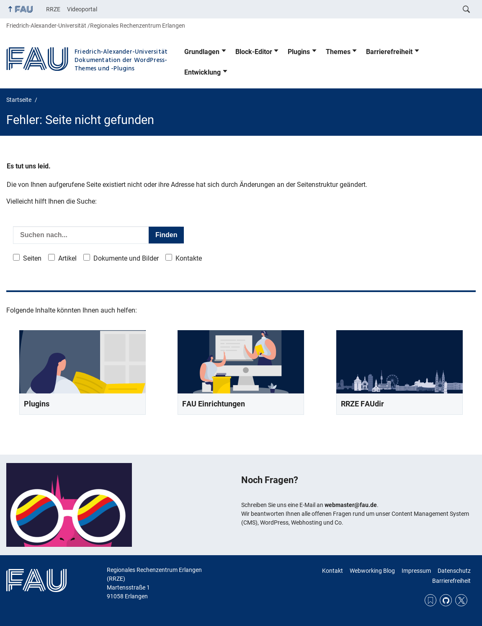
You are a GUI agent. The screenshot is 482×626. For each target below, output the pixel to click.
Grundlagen (201, 52)
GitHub (446, 600)
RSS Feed (431, 600)
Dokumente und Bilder (126, 258)
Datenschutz (454, 570)
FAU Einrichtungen (213, 403)
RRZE (53, 9)
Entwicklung (202, 72)
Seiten (32, 258)
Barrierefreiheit (389, 52)
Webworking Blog (372, 570)
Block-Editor (253, 52)
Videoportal (82, 9)
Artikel (67, 258)
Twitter (461, 600)
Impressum (416, 570)
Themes (338, 52)
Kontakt (332, 570)
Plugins (299, 52)
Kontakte (188, 258)
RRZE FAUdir (362, 403)
